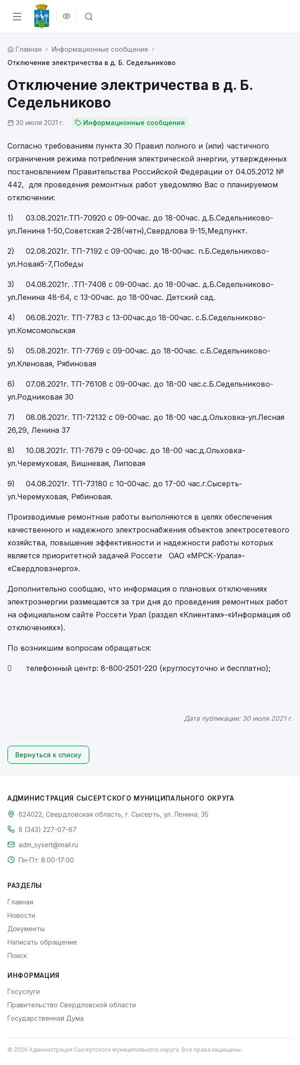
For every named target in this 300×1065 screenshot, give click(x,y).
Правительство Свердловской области (71, 1005)
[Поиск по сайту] (88, 16)
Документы (26, 929)
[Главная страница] (24, 49)
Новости (21, 915)
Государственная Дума (45, 1018)
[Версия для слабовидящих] (66, 16)
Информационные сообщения (100, 49)
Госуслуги (23, 991)
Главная (20, 902)
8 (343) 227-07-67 (47, 829)
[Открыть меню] (17, 16)
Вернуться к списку (48, 755)
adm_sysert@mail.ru (48, 845)
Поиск (17, 955)
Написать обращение (42, 942)
